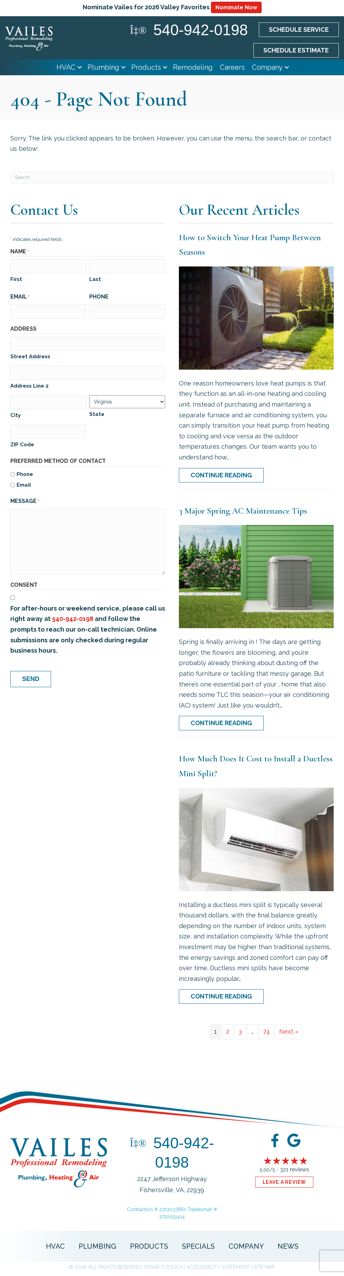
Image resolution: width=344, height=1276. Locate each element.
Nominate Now (236, 7)
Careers (232, 67)
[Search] (172, 177)
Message (24, 497)
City (15, 412)
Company (267, 67)
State (96, 411)
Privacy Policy (163, 1267)
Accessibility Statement (218, 1267)
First (16, 278)
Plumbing (103, 67)
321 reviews (294, 1169)
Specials (198, 1246)
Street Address (30, 354)
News (288, 1246)
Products (146, 67)
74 (266, 1031)
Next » (289, 1031)
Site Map (264, 1267)
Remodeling (193, 67)
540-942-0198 (72, 614)
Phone (99, 296)
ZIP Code (22, 440)
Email (20, 296)
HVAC (66, 67)
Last (95, 278)
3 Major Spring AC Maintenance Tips (243, 511)
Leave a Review (284, 1182)
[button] (79, 67)
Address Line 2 (29, 383)
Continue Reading (227, 475)
